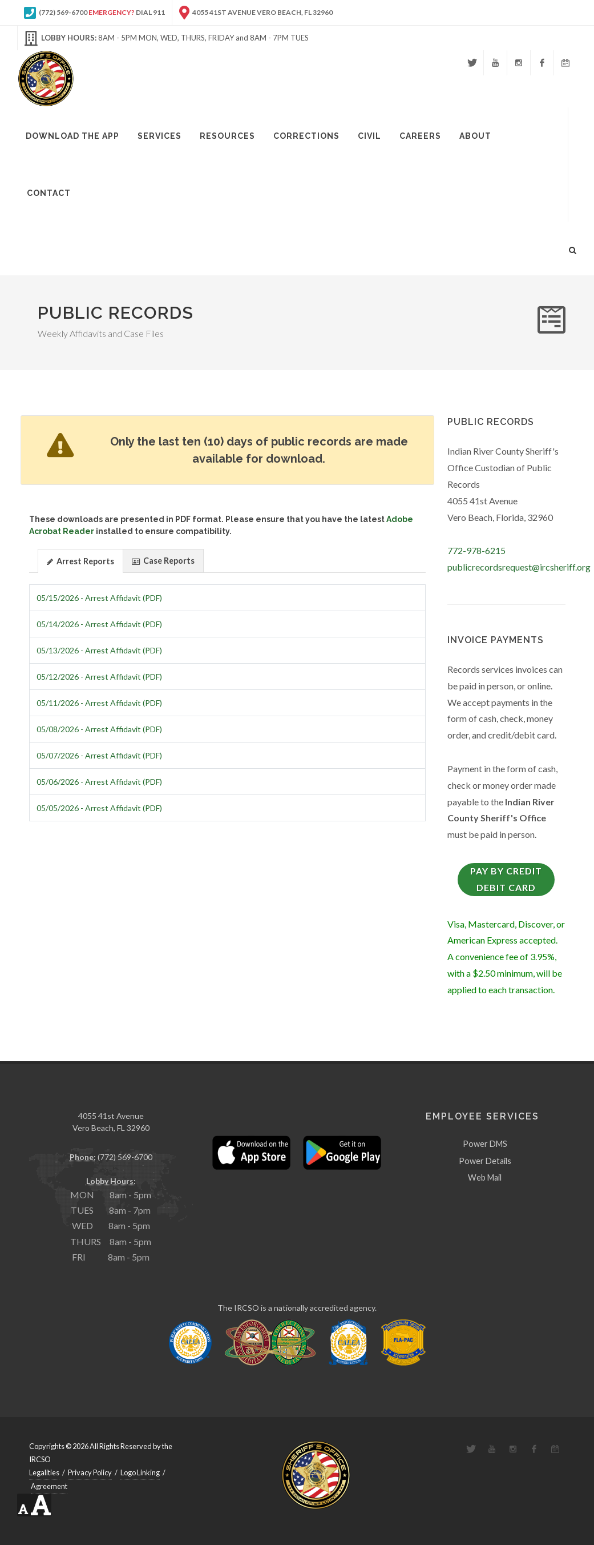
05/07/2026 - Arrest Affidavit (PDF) (99, 755)
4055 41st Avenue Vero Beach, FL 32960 (256, 12)
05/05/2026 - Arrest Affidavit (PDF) (99, 808)
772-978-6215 (476, 550)
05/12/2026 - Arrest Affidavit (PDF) (99, 676)
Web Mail (485, 1177)
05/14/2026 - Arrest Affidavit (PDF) (99, 624)
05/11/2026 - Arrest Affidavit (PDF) (99, 703)
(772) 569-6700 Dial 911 (94, 12)
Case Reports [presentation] (163, 561)
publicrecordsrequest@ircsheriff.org (519, 566)
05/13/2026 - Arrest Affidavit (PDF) (99, 650)
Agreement (49, 1486)
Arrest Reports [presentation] (80, 562)
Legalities (44, 1472)
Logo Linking (140, 1472)
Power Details (485, 1160)
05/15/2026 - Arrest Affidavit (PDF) (99, 598)
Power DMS (485, 1144)
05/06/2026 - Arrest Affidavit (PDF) (99, 781)
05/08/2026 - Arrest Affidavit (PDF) (99, 729)
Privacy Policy (90, 1472)
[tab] (80, 560)
